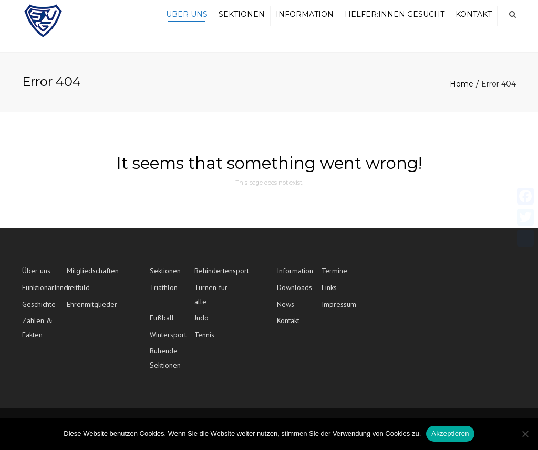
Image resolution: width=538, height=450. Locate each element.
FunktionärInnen (44, 293)
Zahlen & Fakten (37, 333)
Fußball (162, 323)
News (285, 309)
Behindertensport (216, 276)
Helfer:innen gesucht (394, 17)
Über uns (187, 17)
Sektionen (242, 17)
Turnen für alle (210, 300)
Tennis (204, 340)
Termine (334, 276)
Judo (201, 323)
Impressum (339, 309)
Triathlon (164, 293)
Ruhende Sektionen (165, 364)
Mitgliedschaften (89, 276)
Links (329, 293)
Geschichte (39, 309)
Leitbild (78, 293)
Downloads (294, 293)
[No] (525, 433)
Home (461, 89)
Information (305, 17)
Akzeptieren (450, 433)
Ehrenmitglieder (89, 309)
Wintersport (168, 340)
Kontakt (474, 17)
